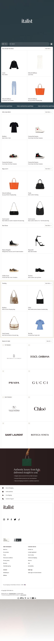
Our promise (6, 552)
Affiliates (5, 575)
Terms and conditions (8, 557)
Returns (30, 560)
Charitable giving (7, 566)
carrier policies (23, 595)
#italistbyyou (6, 572)
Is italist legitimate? (32, 552)
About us (5, 549)
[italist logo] (27, 21)
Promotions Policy (12, 593)
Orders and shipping (32, 557)
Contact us (30, 549)
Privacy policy (6, 560)
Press (4, 555)
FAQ (29, 563)
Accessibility (31, 566)
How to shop (31, 555)
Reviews (5, 563)
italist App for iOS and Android (34, 572)
